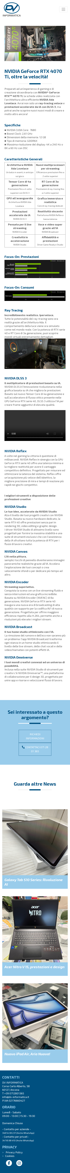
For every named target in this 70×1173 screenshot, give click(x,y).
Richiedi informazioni (35, 736)
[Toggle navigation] (63, 9)
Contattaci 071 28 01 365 (35, 749)
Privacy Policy (14, 1152)
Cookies (9, 1156)
